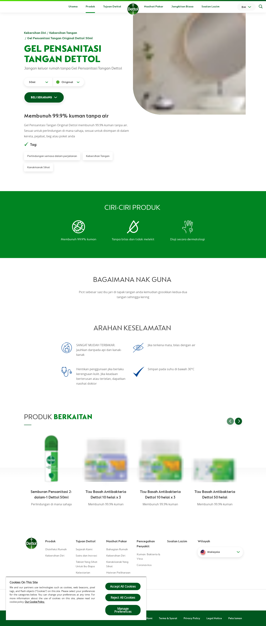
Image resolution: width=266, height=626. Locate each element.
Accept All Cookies (123, 586)
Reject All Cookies (123, 598)
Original (67, 82)
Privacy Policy (192, 618)
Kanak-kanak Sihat (38, 167)
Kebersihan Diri (35, 33)
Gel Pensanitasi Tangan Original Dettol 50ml (60, 38)
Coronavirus (144, 565)
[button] (220, 552)
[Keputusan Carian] (261, 7)
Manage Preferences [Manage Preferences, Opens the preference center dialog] (123, 610)
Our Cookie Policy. (35, 601)
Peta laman (235, 618)
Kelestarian (83, 572)
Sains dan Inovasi (86, 555)
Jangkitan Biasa (182, 6)
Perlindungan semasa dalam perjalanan (52, 156)
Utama (73, 6)
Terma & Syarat (168, 618)
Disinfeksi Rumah (56, 549)
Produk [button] (90, 6)
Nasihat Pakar (153, 6)
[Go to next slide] (238, 421)
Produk (50, 541)
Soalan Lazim (210, 6)
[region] (76, 598)
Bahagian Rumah (117, 549)
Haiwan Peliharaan (118, 572)
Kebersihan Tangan (63, 33)
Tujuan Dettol (112, 6)
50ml (32, 82)
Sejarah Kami (84, 549)
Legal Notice (214, 618)
